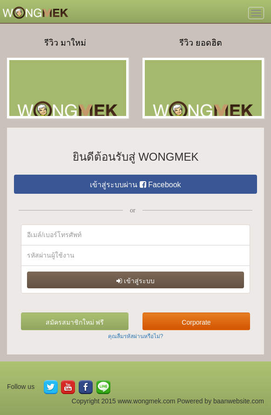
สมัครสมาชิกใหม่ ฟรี (75, 322)
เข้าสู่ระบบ (135, 281)
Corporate (196, 322)
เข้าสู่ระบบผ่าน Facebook (135, 185)
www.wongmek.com (147, 401)
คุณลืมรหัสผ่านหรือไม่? (135, 336)
